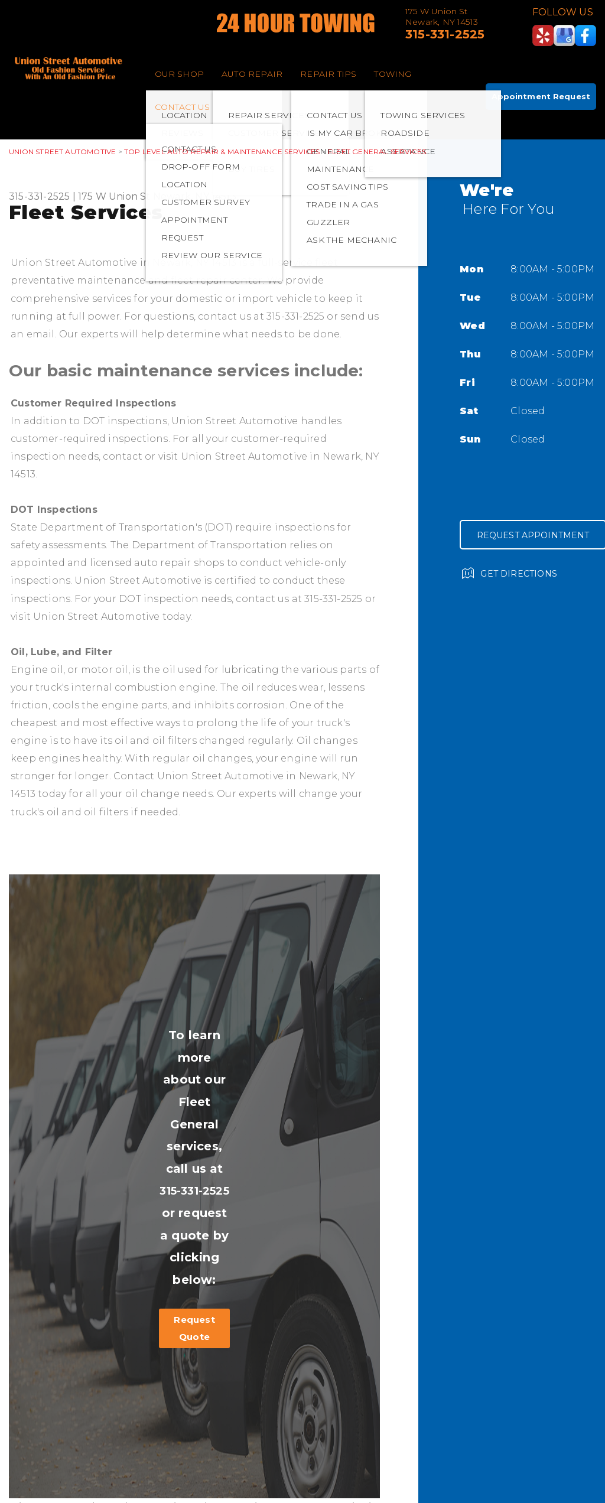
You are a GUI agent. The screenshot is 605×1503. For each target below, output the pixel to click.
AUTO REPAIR (252, 74)
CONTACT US (182, 107)
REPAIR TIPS (328, 74)
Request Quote (194, 1328)
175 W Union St (114, 196)
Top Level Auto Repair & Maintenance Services (222, 151)
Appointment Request (541, 96)
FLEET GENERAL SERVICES (377, 151)
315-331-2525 (444, 34)
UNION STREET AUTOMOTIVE (62, 151)
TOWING (392, 74)
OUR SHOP (179, 74)
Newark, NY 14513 (194, 196)
